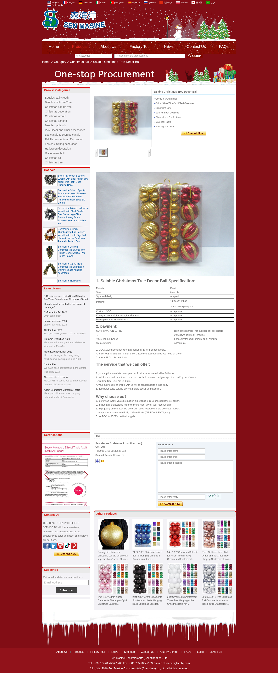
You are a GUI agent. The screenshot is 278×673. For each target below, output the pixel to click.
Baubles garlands (55, 125)
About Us (108, 46)
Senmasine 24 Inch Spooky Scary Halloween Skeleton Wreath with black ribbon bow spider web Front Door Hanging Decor (73, 181)
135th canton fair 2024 (55, 312)
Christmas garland (56, 120)
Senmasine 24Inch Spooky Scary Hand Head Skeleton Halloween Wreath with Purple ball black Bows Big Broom (72, 199)
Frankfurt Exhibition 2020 (57, 339)
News (169, 46)
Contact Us (196, 46)
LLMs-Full (216, 651)
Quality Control (169, 651)
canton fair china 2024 (55, 321)
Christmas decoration (57, 111)
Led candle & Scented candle (62, 134)
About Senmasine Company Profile (62, 390)
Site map (129, 651)
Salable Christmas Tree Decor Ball (134, 281)
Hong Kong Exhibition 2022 (58, 351)
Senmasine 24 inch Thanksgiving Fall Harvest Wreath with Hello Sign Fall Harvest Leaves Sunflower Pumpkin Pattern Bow (72, 237)
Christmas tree (54, 162)
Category (60, 61)
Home (54, 46)
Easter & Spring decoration (61, 143)
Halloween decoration (58, 148)
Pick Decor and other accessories (65, 130)
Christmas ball (79, 61)
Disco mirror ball (54, 153)
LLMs (200, 651)
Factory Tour (140, 46)
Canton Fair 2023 (53, 330)
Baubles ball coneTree (58, 102)
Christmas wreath (55, 116)
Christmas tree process (56, 377)
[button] (85, 475)
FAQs (224, 46)
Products (79, 46)
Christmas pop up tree (58, 106)
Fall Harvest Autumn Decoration (64, 139)
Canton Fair (50, 364)
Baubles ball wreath (57, 97)
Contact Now (66, 553)
